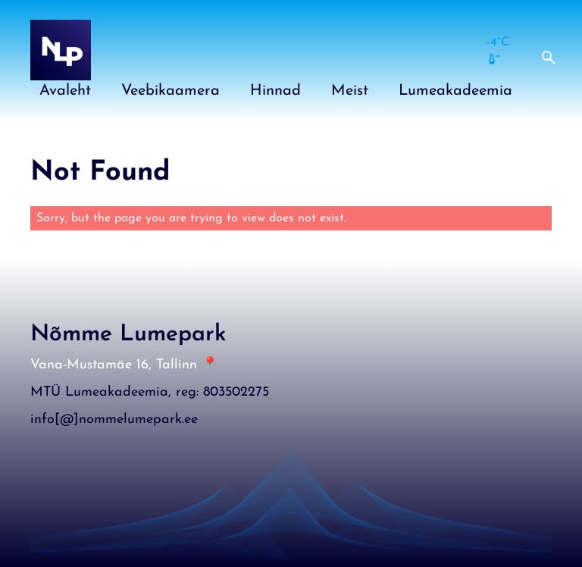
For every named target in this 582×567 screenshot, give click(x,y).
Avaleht (65, 91)
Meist (349, 91)
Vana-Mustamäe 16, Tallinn (113, 365)
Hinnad (275, 91)
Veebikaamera (170, 91)
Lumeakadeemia (455, 91)
